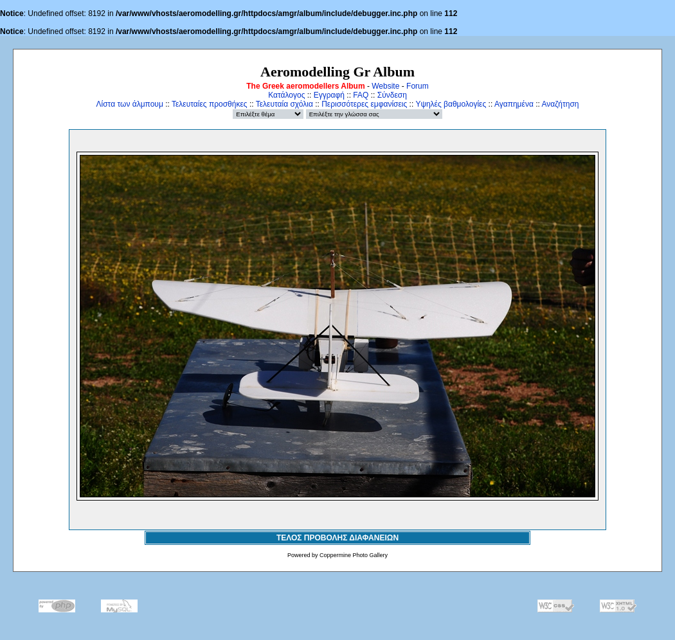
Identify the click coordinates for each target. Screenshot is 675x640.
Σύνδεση (392, 95)
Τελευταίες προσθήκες (210, 104)
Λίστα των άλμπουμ (129, 104)
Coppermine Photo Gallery (354, 555)
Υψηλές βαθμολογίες (450, 104)
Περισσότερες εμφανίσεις (364, 104)
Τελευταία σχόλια (284, 104)
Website (385, 86)
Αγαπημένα (514, 104)
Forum (417, 86)
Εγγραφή (329, 95)
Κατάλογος (286, 95)
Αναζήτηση (560, 104)
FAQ (360, 95)
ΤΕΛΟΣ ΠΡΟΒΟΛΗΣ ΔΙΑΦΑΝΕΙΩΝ (337, 537)
